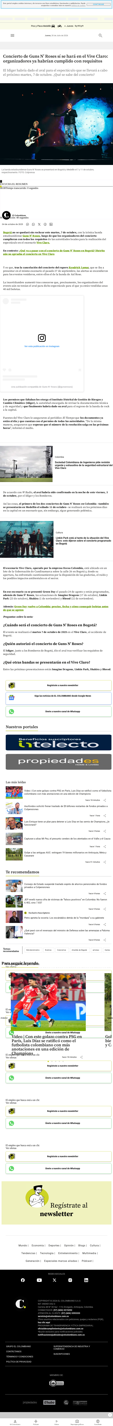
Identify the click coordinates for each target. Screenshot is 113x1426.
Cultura (59, 532)
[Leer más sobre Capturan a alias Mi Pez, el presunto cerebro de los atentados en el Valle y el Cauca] (68, 838)
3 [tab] (56, 1062)
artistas (96, 950)
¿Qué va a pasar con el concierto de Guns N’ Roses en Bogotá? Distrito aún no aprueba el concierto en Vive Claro (54, 252)
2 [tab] (52, 1062)
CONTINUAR (98, 4)
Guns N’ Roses (31, 236)
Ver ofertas (11, 1103)
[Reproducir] (1, 181)
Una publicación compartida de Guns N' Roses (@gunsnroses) (42, 387)
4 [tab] (60, 1062)
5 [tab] (63, 1062)
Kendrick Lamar (78, 267)
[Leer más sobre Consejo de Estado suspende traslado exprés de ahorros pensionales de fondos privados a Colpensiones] (68, 886)
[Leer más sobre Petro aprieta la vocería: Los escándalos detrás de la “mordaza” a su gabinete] (68, 918)
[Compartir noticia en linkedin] (51, 224)
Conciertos (61, 950)
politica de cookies (78, 5)
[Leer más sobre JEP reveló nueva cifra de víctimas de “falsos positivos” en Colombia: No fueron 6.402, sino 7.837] (68, 901)
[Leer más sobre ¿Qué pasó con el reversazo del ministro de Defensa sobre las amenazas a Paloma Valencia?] (68, 932)
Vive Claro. (43, 242)
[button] (104, 800)
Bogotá (7, 232)
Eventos (48, 950)
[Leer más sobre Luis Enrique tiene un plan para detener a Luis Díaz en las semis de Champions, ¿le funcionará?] (68, 823)
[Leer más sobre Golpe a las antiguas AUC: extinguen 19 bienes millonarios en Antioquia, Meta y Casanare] (68, 854)
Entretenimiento (33, 950)
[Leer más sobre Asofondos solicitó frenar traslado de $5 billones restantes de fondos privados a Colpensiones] (68, 808)
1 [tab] (49, 1062)
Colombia (59, 457)
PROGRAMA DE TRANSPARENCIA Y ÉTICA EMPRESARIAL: (66, 1325)
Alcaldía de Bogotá (79, 950)
